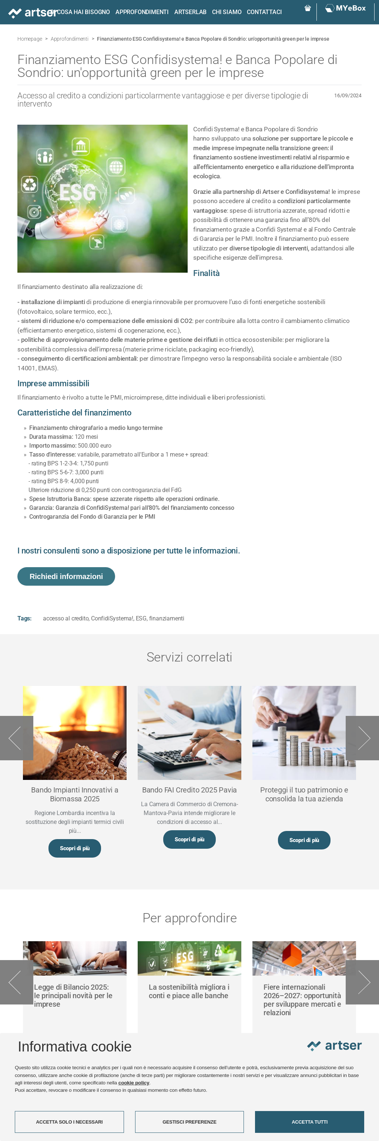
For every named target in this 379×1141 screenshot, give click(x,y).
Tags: (24, 618)
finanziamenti (166, 618)
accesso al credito (65, 618)
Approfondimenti (142, 12)
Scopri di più (75, 848)
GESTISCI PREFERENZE (189, 1122)
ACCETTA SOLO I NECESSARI (69, 1122)
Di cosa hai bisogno (80, 12)
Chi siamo (226, 12)
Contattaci (264, 12)
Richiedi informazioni (66, 576)
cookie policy (134, 1083)
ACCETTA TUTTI (310, 1122)
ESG (141, 618)
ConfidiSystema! (112, 618)
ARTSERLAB (190, 12)
